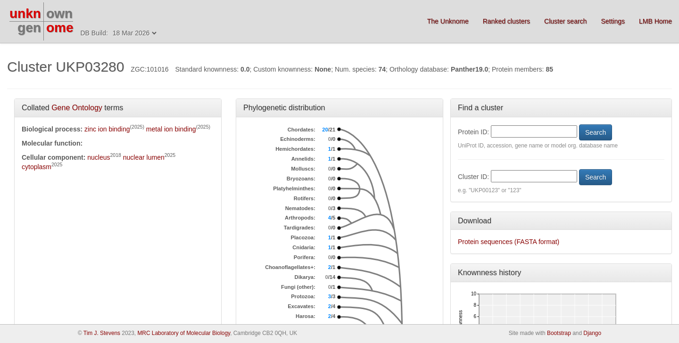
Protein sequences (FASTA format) (508, 241)
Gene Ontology (76, 108)
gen (29, 27)
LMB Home (655, 21)
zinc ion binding (107, 129)
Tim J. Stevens (101, 333)
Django (592, 333)
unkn (25, 13)
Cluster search (565, 21)
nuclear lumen (144, 157)
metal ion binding (171, 129)
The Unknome (448, 21)
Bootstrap (559, 333)
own (59, 13)
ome (60, 27)
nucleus (98, 157)
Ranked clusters (506, 21)
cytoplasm (36, 167)
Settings (613, 21)
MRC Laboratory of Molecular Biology (183, 333)
